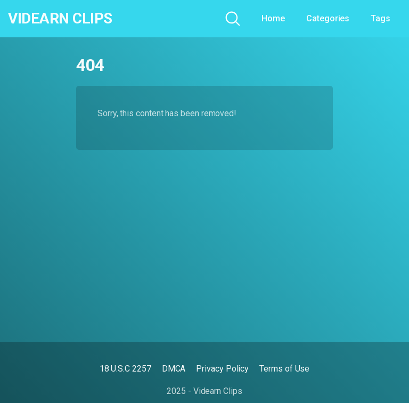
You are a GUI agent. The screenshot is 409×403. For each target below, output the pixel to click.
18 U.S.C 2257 (125, 369)
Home (273, 18)
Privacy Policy (222, 369)
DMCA (174, 369)
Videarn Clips (60, 18)
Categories (327, 18)
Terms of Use (284, 369)
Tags (380, 18)
